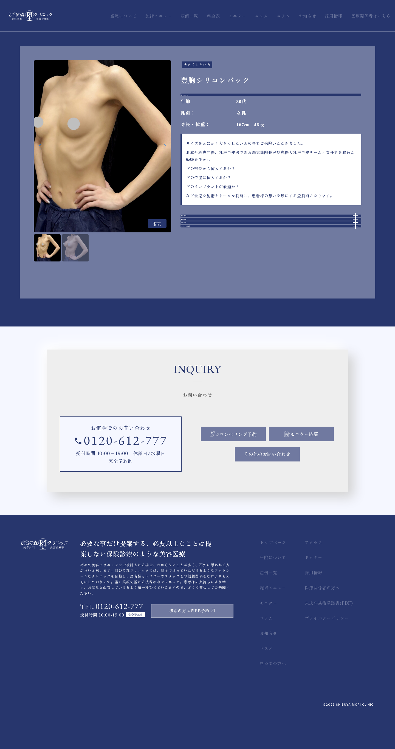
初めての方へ (273, 699)
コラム (266, 654)
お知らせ (268, 669)
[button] (164, 146)
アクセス (313, 578)
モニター (268, 639)
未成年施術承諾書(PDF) (329, 639)
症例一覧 (268, 609)
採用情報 (313, 609)
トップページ (273, 578)
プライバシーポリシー (327, 654)
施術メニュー (273, 624)
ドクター (313, 593)
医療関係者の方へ (322, 624)
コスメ (266, 684)
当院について (273, 593)
